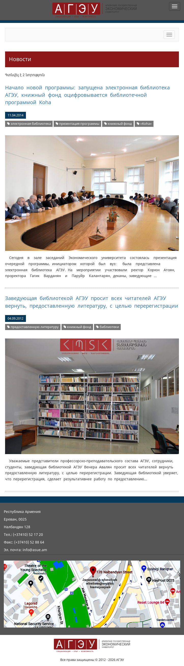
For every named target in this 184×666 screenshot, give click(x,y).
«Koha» (144, 123)
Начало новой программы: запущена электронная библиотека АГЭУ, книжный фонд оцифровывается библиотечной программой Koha (87, 95)
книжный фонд (118, 123)
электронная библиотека (29, 123)
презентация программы (77, 123)
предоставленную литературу (33, 327)
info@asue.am (35, 549)
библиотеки (107, 327)
